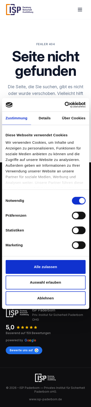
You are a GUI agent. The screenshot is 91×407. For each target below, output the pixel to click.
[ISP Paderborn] (19, 9)
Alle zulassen (45, 267)
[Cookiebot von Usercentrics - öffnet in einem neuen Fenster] (64, 105)
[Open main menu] (80, 9)
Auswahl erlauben (45, 282)
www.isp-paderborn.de (45, 399)
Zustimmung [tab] (16, 118)
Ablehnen (45, 298)
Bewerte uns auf (24, 350)
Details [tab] (45, 118)
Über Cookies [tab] (73, 118)
